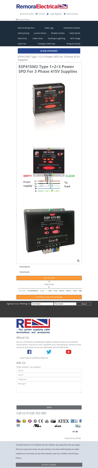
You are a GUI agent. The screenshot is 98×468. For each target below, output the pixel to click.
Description (25, 266)
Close (49, 23)
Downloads (25, 272)
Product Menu (23, 19)
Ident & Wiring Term (26, 28)
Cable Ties (22, 43)
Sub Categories (49, 51)
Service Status (27, 14)
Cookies (64, 453)
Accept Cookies (49, 464)
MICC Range (75, 38)
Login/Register (54, 14)
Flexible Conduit (58, 33)
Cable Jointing (23, 33)
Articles (40, 14)
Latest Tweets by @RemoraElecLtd (34, 358)
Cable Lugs (48, 28)
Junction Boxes (40, 33)
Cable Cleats (38, 38)
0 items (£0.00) (71, 14)
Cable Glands (74, 33)
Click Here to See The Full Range (49, 297)
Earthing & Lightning (56, 38)
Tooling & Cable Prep (46, 43)
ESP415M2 (22, 291)
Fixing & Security (73, 43)
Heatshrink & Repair (72, 28)
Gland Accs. (22, 38)
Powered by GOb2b (73, 438)
